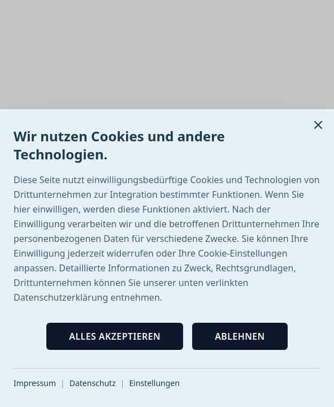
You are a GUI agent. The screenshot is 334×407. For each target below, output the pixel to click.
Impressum (35, 383)
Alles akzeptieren (115, 336)
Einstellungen (154, 383)
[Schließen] (318, 125)
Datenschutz (93, 383)
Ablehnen (240, 336)
